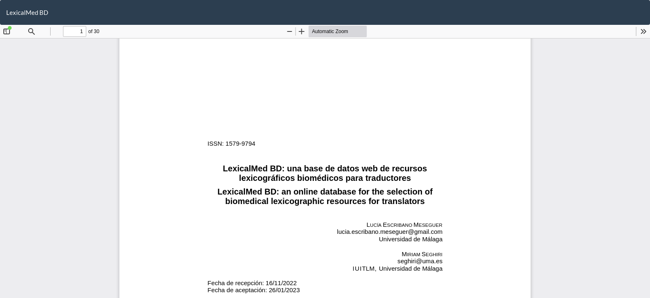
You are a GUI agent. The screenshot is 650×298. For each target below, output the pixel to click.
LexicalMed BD (27, 12)
